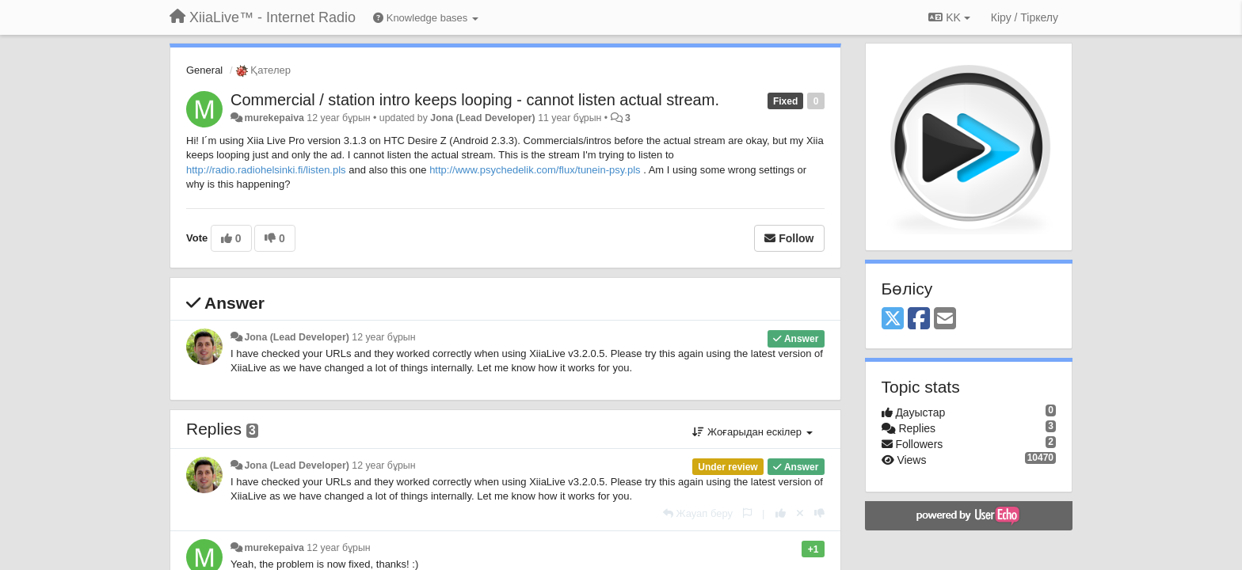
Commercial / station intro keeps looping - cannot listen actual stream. (474, 99)
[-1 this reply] (819, 513)
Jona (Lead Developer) (482, 118)
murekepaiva (273, 118)
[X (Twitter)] (893, 319)
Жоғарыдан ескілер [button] (752, 432)
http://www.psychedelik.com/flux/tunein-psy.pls (534, 170)
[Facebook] (919, 319)
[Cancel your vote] (800, 513)
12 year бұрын (383, 337)
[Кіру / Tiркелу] (1025, 17)
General (204, 70)
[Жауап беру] (698, 513)
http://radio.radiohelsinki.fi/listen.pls (266, 170)
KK (949, 17)
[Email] (945, 319)
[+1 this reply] (780, 513)
